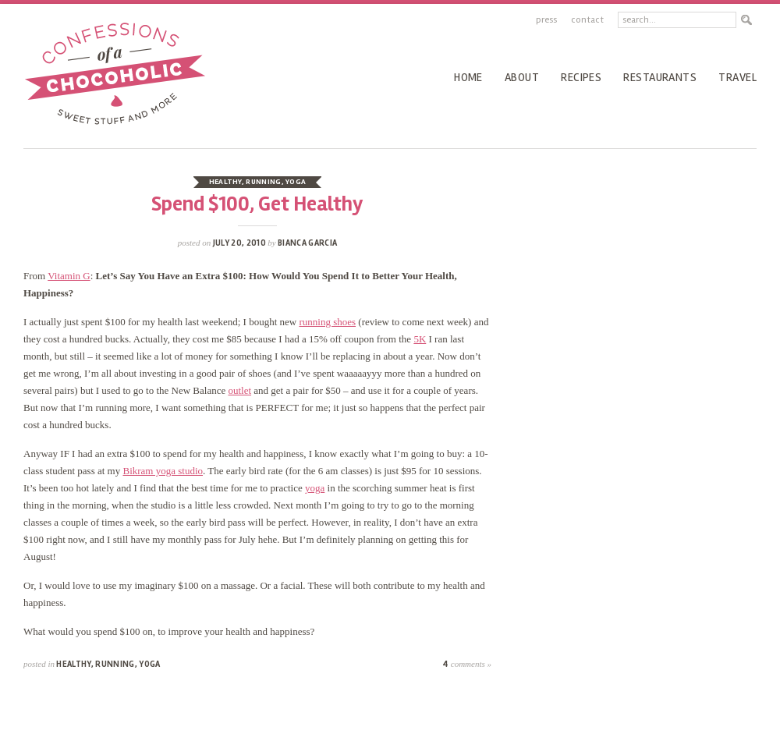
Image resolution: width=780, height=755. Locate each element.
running (263, 181)
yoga (295, 181)
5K (419, 339)
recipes (581, 77)
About (522, 77)
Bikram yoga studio (162, 471)
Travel (737, 77)
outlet (239, 390)
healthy (225, 181)
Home (468, 77)
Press (546, 20)
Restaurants (660, 77)
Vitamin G (69, 276)
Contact (587, 20)
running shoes (327, 322)
